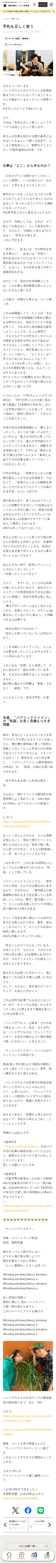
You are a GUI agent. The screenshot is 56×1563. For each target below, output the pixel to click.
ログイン (43, 4)
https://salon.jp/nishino (22, 1146)
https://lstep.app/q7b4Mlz (21, 1498)
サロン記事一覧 (12, 19)
